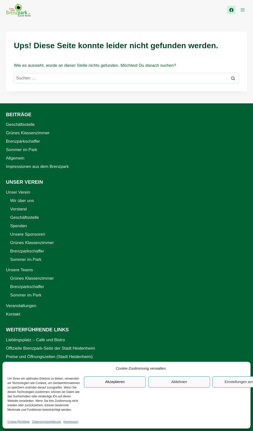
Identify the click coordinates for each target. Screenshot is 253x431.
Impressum (70, 422)
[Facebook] (231, 10)
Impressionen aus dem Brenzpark (37, 166)
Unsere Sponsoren (27, 234)
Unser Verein (18, 192)
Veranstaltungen (21, 305)
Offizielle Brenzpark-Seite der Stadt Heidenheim (50, 348)
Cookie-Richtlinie (18, 422)
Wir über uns (22, 200)
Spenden (18, 226)
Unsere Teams (19, 270)
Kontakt (13, 314)
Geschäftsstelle (20, 124)
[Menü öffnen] (242, 10)
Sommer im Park (21, 149)
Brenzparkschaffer (23, 141)
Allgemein (15, 158)
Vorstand (18, 209)
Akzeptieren (115, 382)
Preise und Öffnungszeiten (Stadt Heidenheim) (49, 356)
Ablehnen (179, 382)
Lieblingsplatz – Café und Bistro (35, 340)
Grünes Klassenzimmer (28, 133)
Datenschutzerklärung (46, 422)
